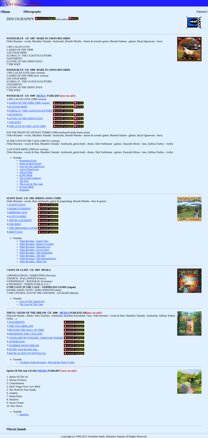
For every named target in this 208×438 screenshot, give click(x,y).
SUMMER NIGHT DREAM (24, 345)
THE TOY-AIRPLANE (21, 326)
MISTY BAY (16, 232)
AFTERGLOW (17, 341)
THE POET (15, 122)
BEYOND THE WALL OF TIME (26, 330)
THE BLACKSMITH (20, 220)
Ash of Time (25, 172)
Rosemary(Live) (28, 160)
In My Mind (25, 175)
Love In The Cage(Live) (32, 166)
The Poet (24, 181)
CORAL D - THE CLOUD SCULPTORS (30, 110)
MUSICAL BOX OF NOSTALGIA (27, 353)
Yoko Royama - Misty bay (33, 261)
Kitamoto (24, 189)
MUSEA (41, 95)
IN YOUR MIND (18, 106)
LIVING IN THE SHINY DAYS (26, 118)
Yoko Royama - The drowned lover (37, 258)
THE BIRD (15, 224)
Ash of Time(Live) (29, 169)
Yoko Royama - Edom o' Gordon (36, 244)
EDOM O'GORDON (20, 208)
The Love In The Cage (31, 184)
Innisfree (24, 414)
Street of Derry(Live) (30, 163)
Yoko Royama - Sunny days (34, 241)
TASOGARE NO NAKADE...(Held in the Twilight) (36, 337)
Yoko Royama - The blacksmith (35, 252)
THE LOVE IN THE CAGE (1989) (27, 126)
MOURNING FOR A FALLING (26, 333)
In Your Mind (26, 187)
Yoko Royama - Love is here (34, 249)
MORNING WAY (18, 212)
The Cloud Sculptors (30, 178)
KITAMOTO (16, 114)
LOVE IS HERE (17, 216)
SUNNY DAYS (17, 204)
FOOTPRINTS (17, 322)
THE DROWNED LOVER (23, 228)
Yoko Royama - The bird (32, 255)
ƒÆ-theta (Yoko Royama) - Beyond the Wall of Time (46, 362)
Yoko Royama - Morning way (34, 247)
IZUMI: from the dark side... (24, 349)
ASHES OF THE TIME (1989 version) (29, 103)
